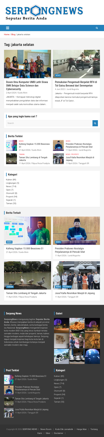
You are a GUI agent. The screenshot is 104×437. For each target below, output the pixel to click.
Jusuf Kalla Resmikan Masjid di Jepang (75, 293)
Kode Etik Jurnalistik (64, 429)
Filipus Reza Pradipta (41, 163)
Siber (48, 433)
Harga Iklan (82, 429)
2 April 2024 (11, 93)
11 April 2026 (71, 150)
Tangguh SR (84, 163)
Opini (8, 190)
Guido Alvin (22, 93)
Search (95, 123)
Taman (22, 154)
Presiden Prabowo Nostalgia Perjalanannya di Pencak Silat (79, 145)
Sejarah (9, 200)
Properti (75, 154)
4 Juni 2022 (60, 89)
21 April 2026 (24, 150)
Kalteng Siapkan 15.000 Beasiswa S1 (25, 248)
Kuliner (9, 179)
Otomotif (10, 193)
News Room (45, 429)
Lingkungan (11, 183)
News (9, 75)
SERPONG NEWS (29, 429)
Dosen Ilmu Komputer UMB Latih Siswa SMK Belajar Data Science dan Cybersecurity (27, 85)
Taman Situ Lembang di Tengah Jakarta (26, 293)
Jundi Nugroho (72, 89)
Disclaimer (58, 433)
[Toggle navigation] (7, 28)
